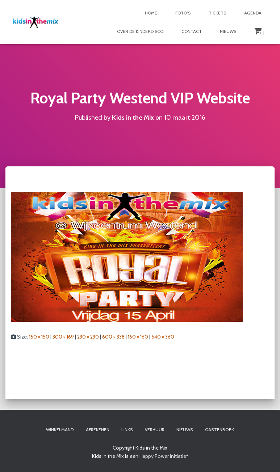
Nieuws (228, 31)
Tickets (217, 13)
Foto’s (183, 13)
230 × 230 (88, 336)
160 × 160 (138, 336)
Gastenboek (219, 429)
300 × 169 (63, 336)
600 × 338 (113, 336)
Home (151, 13)
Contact (191, 31)
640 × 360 (162, 336)
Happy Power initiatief (163, 456)
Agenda (253, 13)
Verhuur (154, 429)
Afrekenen (97, 429)
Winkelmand (60, 429)
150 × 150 (39, 336)
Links (127, 429)
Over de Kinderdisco (140, 31)
